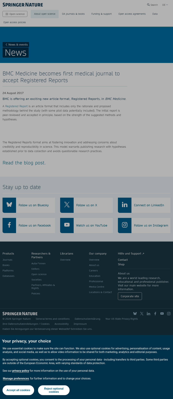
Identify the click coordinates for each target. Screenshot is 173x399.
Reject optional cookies (54, 390)
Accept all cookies (18, 390)
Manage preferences (16, 378)
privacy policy (20, 370)
